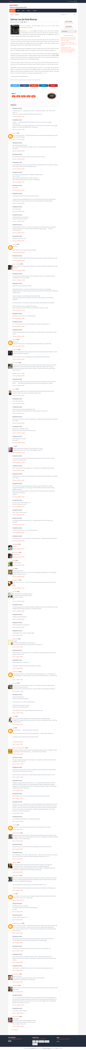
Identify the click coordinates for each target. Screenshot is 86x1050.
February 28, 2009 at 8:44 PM (18, 619)
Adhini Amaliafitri (16, 833)
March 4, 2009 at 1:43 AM (17, 962)
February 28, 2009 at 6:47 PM (18, 588)
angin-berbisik (15, 671)
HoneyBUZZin (15, 580)
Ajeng (13, 893)
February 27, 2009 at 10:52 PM (18, 260)
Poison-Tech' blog (16, 264)
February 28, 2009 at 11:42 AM (18, 462)
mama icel (14, 862)
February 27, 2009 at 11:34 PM (18, 280)
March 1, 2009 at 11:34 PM (17, 777)
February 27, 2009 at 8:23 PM (18, 203)
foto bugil (47, 1041)
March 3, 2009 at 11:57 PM (17, 950)
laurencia (14, 591)
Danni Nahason (15, 1016)
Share (24, 85)
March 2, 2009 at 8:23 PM (17, 872)
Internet (35, 10)
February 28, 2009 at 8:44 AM (18, 375)
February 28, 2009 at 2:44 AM (18, 318)
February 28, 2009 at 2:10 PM (18, 506)
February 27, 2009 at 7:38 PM (18, 150)
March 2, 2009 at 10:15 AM (17, 798)
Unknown (14, 133)
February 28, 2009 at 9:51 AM (18, 413)
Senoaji (14, 389)
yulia (13, 568)
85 (23, 22)
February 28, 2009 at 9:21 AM (18, 395)
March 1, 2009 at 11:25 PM (17, 763)
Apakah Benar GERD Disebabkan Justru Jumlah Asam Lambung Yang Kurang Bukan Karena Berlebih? (68, 50)
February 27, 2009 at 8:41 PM (18, 221)
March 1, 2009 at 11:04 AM (17, 691)
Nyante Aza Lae (15, 974)
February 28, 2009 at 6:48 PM (18, 601)
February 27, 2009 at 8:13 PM (18, 168)
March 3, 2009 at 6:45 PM (17, 919)
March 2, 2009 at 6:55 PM (17, 858)
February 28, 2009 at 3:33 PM (18, 556)
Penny (13, 560)
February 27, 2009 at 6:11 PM (18, 116)
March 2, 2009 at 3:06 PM (17, 829)
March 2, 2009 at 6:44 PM (17, 849)
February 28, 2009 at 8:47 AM (18, 385)
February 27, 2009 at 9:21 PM (18, 232)
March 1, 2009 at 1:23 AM (17, 646)
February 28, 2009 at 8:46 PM (18, 627)
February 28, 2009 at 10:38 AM (18, 442)
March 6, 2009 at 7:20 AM (17, 991)
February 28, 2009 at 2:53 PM (18, 532)
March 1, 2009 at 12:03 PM (17, 712)
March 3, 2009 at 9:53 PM (17, 942)
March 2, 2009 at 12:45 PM (17, 821)
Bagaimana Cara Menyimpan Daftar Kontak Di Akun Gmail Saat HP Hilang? (68, 39)
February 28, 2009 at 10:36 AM (18, 432)
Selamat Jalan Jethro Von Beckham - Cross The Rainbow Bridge (69, 44)
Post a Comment (14, 1029)
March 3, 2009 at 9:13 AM (17, 890)
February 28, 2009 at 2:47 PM (18, 514)
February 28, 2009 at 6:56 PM (18, 611)
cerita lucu (41, 1041)
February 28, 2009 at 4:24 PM (18, 565)
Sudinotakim (15, 985)
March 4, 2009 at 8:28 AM (17, 970)
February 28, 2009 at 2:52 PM (18, 524)
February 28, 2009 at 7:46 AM (18, 359)
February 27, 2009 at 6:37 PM (18, 129)
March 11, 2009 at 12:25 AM (18, 1004)
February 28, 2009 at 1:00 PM (18, 470)
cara (37, 1041)
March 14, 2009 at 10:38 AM (18, 1026)
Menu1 (18, 10)
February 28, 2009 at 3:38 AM (18, 326)
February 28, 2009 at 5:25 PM (18, 576)
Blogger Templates (47, 1048)
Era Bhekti (14, 683)
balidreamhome (15, 875)
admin (12, 93)
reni (13, 446)
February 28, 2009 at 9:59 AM (18, 423)
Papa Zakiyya (15, 362)
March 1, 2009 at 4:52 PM (17, 724)
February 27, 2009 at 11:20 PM (18, 270)
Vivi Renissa (15, 349)
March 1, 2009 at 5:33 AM (17, 668)
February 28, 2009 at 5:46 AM (18, 336)
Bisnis (29, 10)
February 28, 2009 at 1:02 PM (18, 480)
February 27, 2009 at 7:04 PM (18, 139)
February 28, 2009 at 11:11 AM (18, 452)
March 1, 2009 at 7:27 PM (17, 744)
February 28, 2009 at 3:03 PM (18, 548)
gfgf (13, 727)
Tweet (15, 85)
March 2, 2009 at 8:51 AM (17, 790)
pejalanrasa (15, 638)
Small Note (13, 5)
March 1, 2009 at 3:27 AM (17, 656)
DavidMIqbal (15, 544)
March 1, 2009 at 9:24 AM (17, 679)
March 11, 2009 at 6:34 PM (17, 1013)
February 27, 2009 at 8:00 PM (18, 159)
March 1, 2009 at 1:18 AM (17, 635)
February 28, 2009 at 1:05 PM (18, 496)
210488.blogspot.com (16, 923)
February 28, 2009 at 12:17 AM (18, 310)
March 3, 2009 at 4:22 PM (17, 911)
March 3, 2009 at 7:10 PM (17, 933)
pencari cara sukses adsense (18, 747)
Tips (23, 10)
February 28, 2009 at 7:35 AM (18, 346)
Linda (13, 716)
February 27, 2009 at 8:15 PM (18, 182)
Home (12, 10)
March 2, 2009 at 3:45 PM (17, 841)
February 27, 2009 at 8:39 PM (18, 211)
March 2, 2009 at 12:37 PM (17, 813)
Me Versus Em (15, 552)
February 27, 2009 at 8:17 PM (18, 190)
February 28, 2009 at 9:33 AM (18, 403)
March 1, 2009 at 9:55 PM (17, 754)
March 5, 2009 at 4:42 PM (17, 981)
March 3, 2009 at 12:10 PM (17, 900)
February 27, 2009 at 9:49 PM (18, 240)
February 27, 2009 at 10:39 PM (18, 252)
